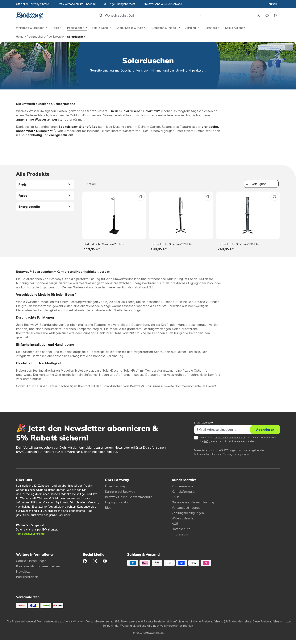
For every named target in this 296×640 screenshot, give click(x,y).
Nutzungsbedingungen (236, 454)
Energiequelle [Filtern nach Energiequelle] (45, 207)
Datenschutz (181, 529)
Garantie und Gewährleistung (193, 502)
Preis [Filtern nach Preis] (45, 184)
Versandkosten (74, 621)
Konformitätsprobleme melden (38, 566)
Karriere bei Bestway (120, 491)
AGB (206, 441)
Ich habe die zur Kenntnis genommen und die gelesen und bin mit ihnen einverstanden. (238, 439)
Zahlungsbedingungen (188, 513)
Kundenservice (182, 486)
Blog (108, 508)
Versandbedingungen (187, 508)
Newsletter (24, 571)
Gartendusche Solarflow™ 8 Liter (104, 244)
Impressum (180, 534)
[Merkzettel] (267, 15)
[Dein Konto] (258, 15)
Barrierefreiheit (27, 577)
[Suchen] (100, 15)
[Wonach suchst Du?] (152, 15)
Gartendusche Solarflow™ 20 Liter (172, 244)
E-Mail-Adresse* (203, 422)
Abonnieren (265, 429)
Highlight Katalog (117, 502)
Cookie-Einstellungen (31, 561)
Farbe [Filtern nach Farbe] (45, 195)
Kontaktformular (184, 491)
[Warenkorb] (275, 15)
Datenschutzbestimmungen (229, 437)
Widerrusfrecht (183, 518)
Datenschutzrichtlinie (206, 454)
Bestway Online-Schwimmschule (128, 497)
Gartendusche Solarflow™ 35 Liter (239, 244)
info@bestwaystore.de (30, 533)
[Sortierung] (261, 184)
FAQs (175, 497)
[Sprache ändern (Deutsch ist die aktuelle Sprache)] (273, 4)
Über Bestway (115, 486)
